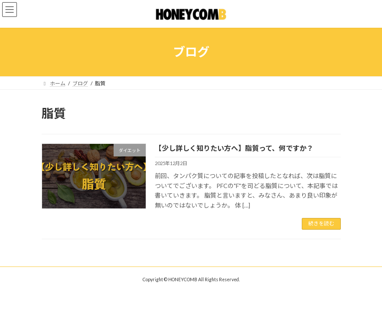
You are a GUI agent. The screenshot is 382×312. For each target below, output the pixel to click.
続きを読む (321, 223)
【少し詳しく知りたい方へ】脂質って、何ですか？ (234, 148)
